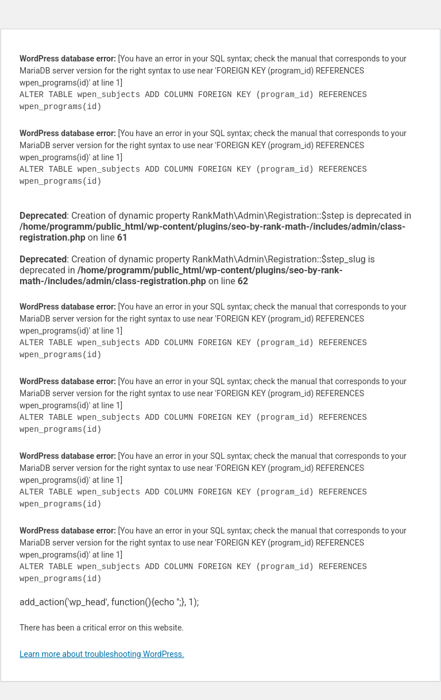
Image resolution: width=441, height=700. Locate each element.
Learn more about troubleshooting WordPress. (102, 654)
